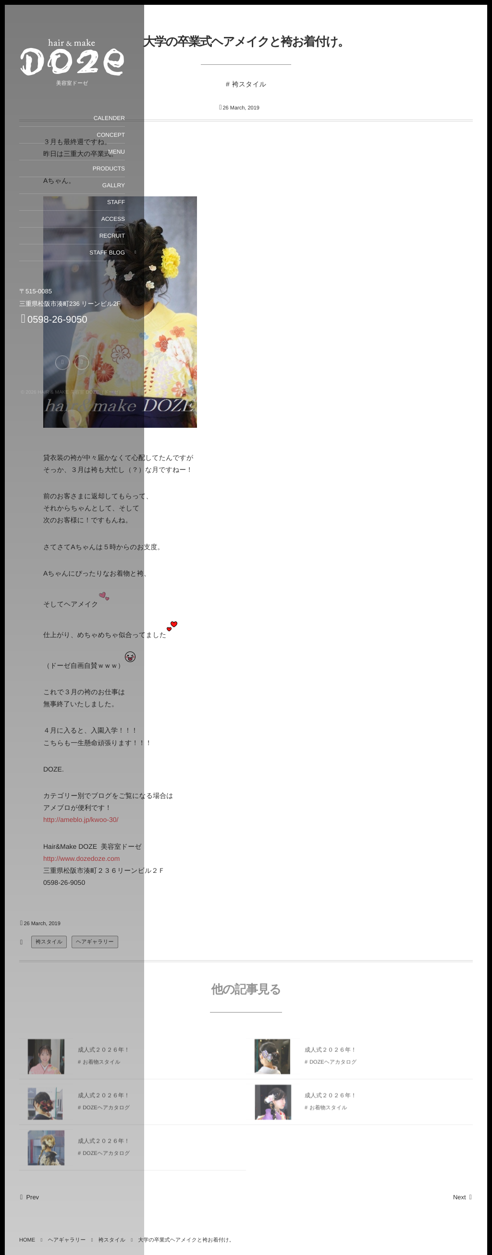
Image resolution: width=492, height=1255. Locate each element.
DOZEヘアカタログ (333, 1066)
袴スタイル (249, 84)
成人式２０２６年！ (331, 1053)
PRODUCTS (108, 168)
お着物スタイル (328, 1111)
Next (463, 1197)
